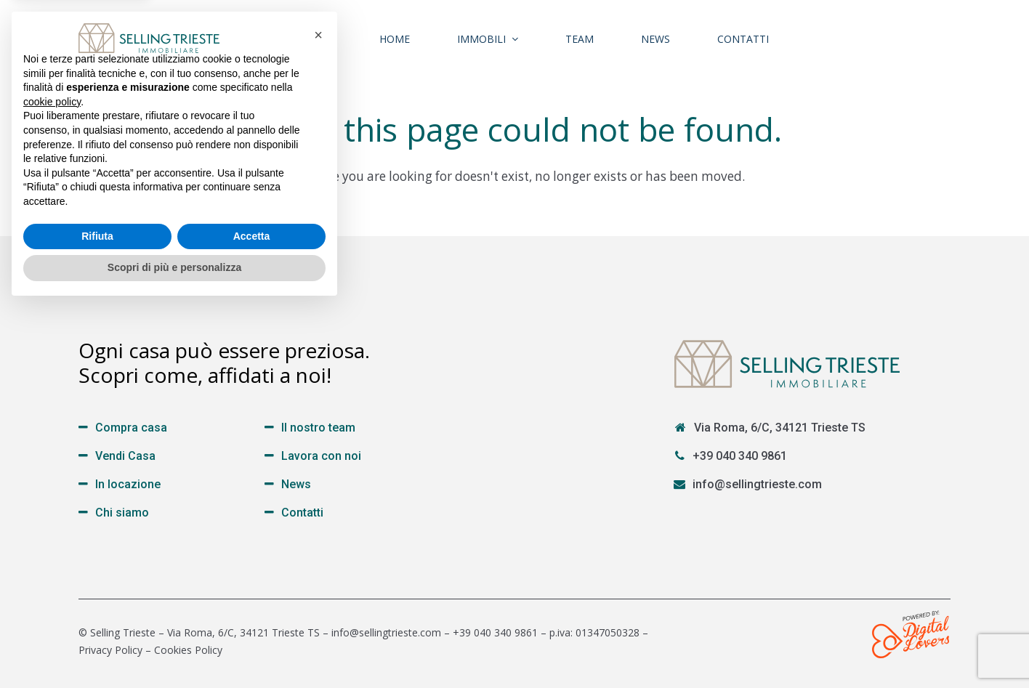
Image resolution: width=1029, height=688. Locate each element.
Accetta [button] (251, 617)
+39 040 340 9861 (740, 456)
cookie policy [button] (52, 482)
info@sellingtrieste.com (757, 484)
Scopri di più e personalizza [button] (174, 648)
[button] (318, 415)
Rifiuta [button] (97, 617)
